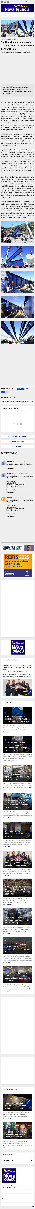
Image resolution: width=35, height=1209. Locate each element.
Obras (15, 39)
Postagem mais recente (17, 436)
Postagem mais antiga (17, 441)
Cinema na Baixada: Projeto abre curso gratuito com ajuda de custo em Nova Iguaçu (17, 667)
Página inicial (17, 446)
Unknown (9, 497)
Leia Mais (8, 732)
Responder (10, 468)
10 (5, 969)
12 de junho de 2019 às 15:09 (19, 461)
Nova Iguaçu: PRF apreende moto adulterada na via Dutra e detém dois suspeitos (17, 920)
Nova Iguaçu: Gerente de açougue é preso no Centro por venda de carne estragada (17, 718)
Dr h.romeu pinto (11, 473)
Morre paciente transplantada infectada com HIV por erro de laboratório (17, 833)
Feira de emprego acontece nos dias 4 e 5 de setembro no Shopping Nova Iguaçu (17, 1105)
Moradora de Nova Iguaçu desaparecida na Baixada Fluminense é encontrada (15, 1134)
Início (2, 39)
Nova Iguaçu (8, 39)
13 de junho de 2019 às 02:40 (23, 473)
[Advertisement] (16, 69)
